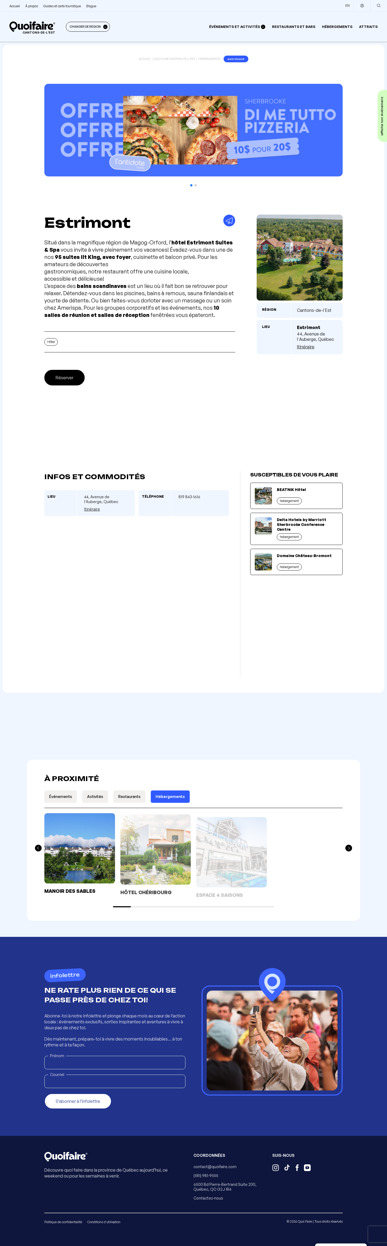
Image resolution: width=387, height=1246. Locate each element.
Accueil (14, 6)
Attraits (368, 26)
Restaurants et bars (293, 26)
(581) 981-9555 (206, 1175)
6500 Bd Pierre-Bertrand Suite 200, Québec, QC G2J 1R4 (225, 1186)
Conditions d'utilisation (103, 1222)
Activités (95, 796)
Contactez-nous (208, 1198)
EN (347, 5)
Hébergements (337, 26)
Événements (60, 796)
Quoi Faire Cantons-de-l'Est (174, 58)
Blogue (91, 6)
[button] (191, 185)
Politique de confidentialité (63, 1222)
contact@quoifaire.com (215, 1166)
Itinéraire (305, 346)
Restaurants (129, 796)
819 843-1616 (189, 496)
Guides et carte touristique (62, 6)
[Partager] (229, 220)
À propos (31, 6)
